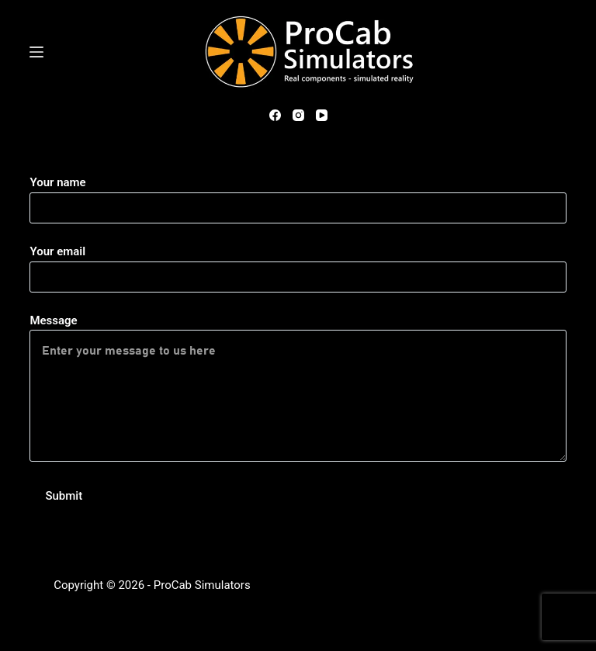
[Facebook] (275, 115)
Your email (297, 264)
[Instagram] (298, 115)
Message (297, 387)
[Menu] (36, 52)
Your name (297, 195)
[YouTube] (321, 115)
